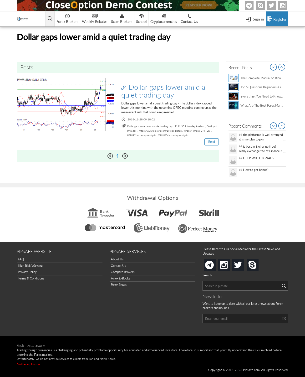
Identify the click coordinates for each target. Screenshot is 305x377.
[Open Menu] (255, 18)
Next (282, 67)
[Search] (283, 286)
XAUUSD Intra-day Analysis (173, 135)
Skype (264, 6)
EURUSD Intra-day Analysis (189, 126)
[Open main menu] (51, 18)
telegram (215, 264)
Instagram (286, 6)
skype (258, 264)
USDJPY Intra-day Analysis (141, 135)
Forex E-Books (120, 278)
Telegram (253, 6)
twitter (275, 6)
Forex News (119, 284)
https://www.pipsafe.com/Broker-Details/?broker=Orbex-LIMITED (174, 130)
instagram (229, 264)
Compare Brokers (123, 272)
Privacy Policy (27, 272)
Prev (273, 67)
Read (211, 142)
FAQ (21, 259)
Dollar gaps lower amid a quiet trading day (163, 91)
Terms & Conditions (31, 278)
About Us (117, 259)
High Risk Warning (30, 266)
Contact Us (118, 266)
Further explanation (29, 364)
